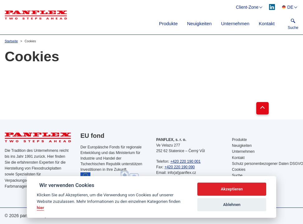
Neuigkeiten (199, 23)
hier (40, 207)
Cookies (238, 169)
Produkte (168, 23)
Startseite (11, 41)
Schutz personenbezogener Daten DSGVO (265, 163)
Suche (237, 175)
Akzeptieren (232, 189)
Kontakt (267, 23)
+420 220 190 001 (185, 161)
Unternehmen (235, 23)
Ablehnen (232, 204)
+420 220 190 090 (180, 167)
